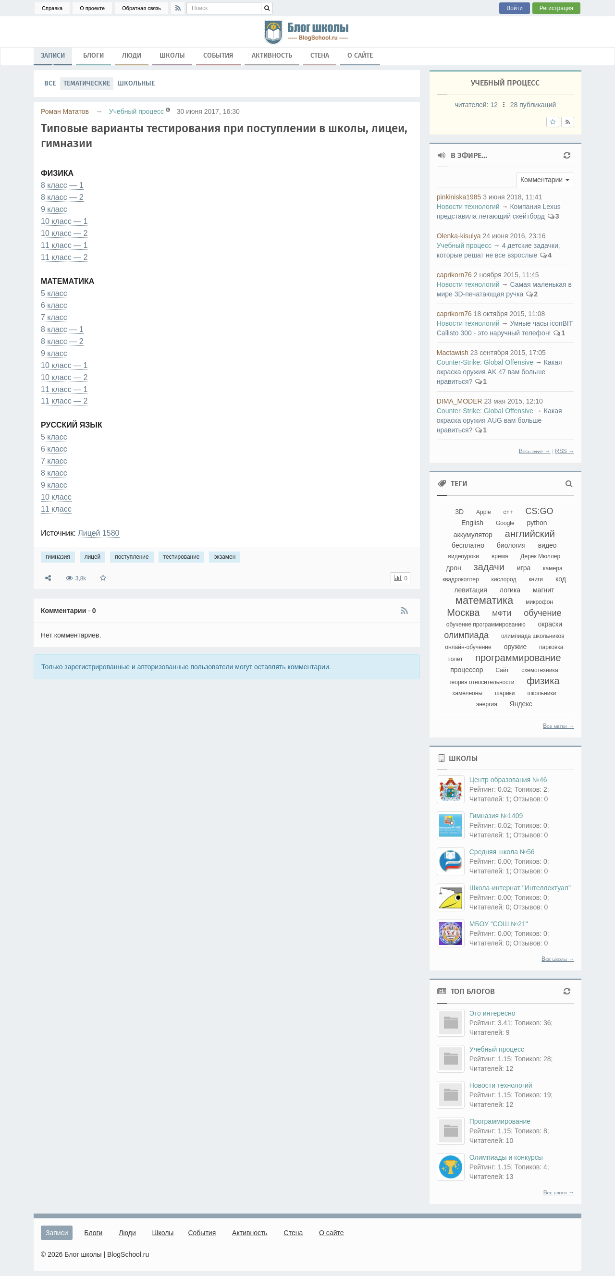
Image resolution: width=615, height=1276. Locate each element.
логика (510, 590)
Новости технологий (468, 206)
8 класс (54, 473)
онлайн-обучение (468, 647)
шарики (505, 693)
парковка (551, 647)
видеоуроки (463, 556)
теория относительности (481, 682)
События (218, 55)
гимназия (58, 556)
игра (524, 568)
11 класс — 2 (64, 257)
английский (530, 533)
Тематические (86, 83)
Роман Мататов (65, 111)
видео (547, 545)
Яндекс (521, 704)
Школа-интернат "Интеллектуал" (520, 888)
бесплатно (468, 545)
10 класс (56, 497)
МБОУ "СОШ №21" (498, 924)
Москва (463, 612)
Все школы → (557, 959)
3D (459, 511)
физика (543, 680)
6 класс (54, 305)
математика (484, 600)
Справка (52, 8)
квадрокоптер (461, 579)
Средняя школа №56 (502, 852)
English (472, 523)
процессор (466, 670)
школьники (541, 693)
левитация (470, 590)
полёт (455, 659)
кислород (504, 579)
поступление (131, 556)
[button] (545, 179)
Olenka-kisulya (459, 236)
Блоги (93, 55)
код (560, 579)
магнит (543, 590)
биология (511, 545)
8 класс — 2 (62, 197)
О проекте (92, 8)
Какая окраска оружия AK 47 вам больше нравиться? (499, 371)
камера (552, 568)
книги (536, 579)
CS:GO (540, 511)
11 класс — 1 (64, 245)
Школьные (136, 83)
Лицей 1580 (98, 533)
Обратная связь (141, 8)
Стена (319, 55)
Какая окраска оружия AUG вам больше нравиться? (499, 420)
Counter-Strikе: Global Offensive (485, 362)
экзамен (224, 556)
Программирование (499, 1121)
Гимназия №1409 (496, 816)
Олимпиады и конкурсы (506, 1157)
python (537, 523)
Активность (272, 55)
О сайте (360, 55)
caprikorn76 (454, 275)
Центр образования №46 (508, 780)
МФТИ (501, 613)
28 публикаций (533, 105)
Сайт (502, 670)
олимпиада (466, 635)
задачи (489, 567)
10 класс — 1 (64, 221)
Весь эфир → (535, 451)
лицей (93, 556)
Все (50, 83)
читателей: (477, 105)
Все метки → (558, 726)
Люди (131, 55)
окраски (550, 624)
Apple (483, 512)
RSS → (564, 451)
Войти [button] (514, 8)
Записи (53, 57)
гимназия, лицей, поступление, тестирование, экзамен (307, 31)
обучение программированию (486, 624)
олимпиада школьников (533, 636)
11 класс (56, 509)
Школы (172, 55)
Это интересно (492, 1013)
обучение (542, 613)
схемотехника (539, 670)
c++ (508, 512)
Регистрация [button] (556, 8)
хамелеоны (467, 693)
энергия (486, 704)
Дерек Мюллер (540, 556)
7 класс (54, 317)
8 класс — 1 (62, 185)
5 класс (54, 293)
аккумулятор (473, 535)
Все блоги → (558, 1192)
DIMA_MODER (459, 401)
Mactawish (452, 352)
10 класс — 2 (64, 233)
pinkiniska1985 (459, 197)
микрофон (539, 602)
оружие (515, 646)
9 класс (54, 209)
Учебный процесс (136, 111)
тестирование (181, 556)
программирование (518, 657)
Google (505, 523)
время (500, 556)
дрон (453, 568)
